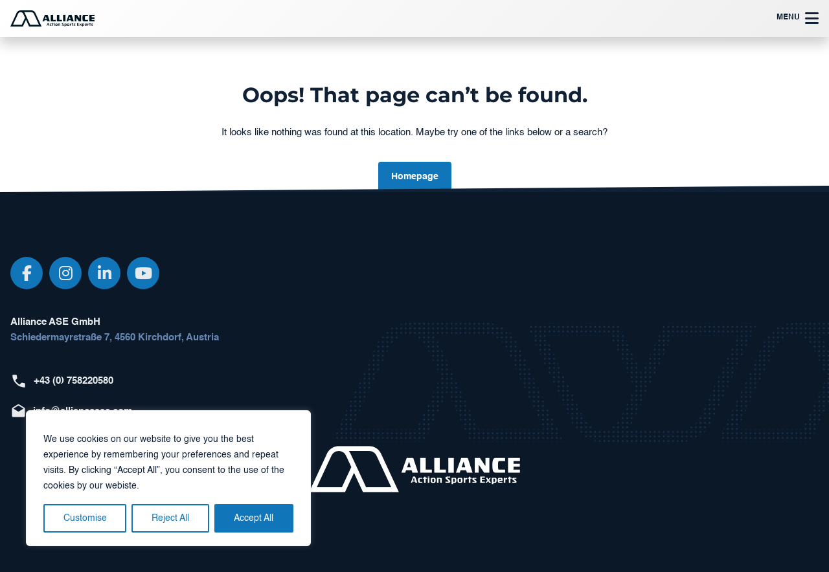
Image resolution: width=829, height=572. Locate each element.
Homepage (414, 176)
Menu (798, 18)
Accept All (253, 518)
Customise (85, 518)
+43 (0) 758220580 (73, 381)
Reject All (170, 518)
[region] (168, 478)
